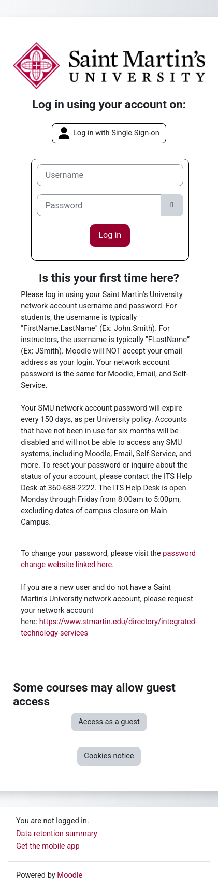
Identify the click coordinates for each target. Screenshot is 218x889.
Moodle (69, 875)
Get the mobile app (48, 846)
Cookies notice (109, 755)
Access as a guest (108, 721)
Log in (109, 235)
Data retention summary (56, 833)
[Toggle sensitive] (172, 205)
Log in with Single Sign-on (109, 133)
